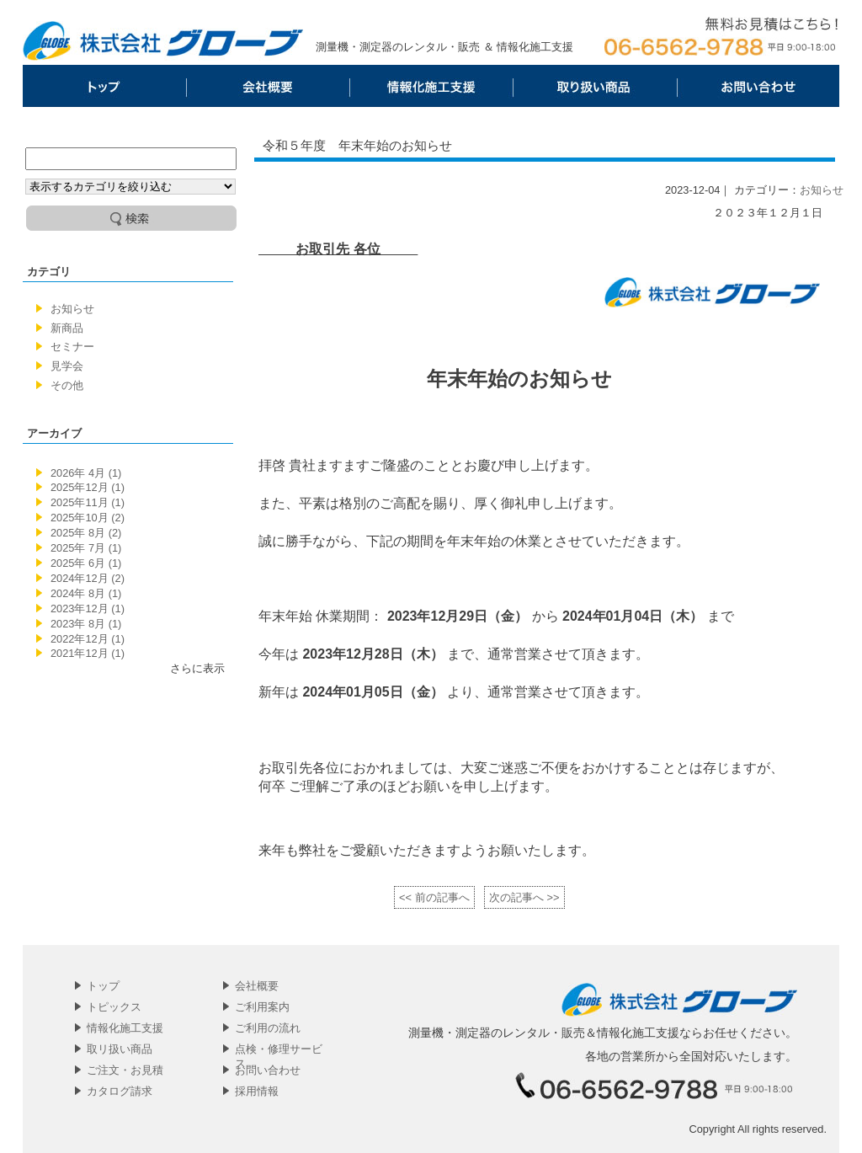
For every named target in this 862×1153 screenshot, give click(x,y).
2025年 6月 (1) (86, 563)
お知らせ (72, 308)
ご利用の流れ (268, 1028)
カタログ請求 (119, 1091)
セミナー (72, 346)
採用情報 (257, 1091)
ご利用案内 (262, 1007)
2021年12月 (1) (88, 653)
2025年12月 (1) (88, 487)
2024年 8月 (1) (86, 593)
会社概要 (267, 86)
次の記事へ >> (524, 897)
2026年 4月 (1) (86, 473)
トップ (104, 86)
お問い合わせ (757, 86)
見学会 (67, 366)
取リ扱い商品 (594, 86)
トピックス (114, 1007)
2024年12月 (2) (88, 578)
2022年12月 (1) (88, 639)
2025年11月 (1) (88, 502)
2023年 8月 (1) (86, 623)
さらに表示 (197, 668)
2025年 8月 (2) (86, 532)
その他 (67, 385)
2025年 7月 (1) (86, 548)
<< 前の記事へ (434, 897)
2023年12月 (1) (88, 608)
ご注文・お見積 (125, 1070)
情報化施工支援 (431, 86)
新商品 (67, 328)
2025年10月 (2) (88, 517)
